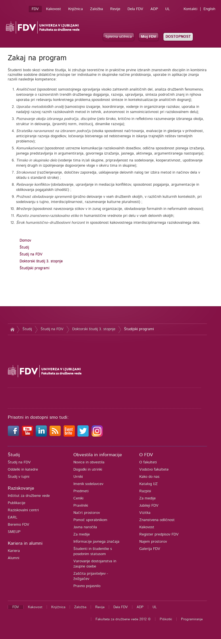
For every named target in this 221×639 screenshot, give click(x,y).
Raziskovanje (21, 488)
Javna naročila (85, 527)
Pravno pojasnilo (86, 586)
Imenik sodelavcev (88, 484)
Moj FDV (148, 37)
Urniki (78, 477)
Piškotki (166, 619)
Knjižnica (75, 9)
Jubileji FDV (149, 506)
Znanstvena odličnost (157, 520)
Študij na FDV (31, 254)
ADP (154, 9)
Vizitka (144, 513)
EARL (12, 517)
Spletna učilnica (118, 37)
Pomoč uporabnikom (90, 520)
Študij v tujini (18, 477)
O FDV (146, 454)
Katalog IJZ (148, 484)
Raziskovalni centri (23, 510)
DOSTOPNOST (178, 37)
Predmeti (81, 491)
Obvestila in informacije (97, 454)
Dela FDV (135, 9)
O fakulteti (148, 462)
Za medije (81, 534)
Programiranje (192, 619)
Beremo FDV (18, 525)
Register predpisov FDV (159, 534)
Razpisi (145, 491)
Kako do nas (149, 477)
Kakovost (53, 9)
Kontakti (190, 9)
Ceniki (78, 498)
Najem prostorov (153, 542)
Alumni (13, 558)
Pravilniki (80, 506)
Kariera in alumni (25, 543)
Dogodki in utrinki (87, 469)
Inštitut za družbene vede (29, 496)
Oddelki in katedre (23, 469)
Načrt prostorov (86, 513)
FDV (35, 9)
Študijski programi (34, 268)
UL (167, 9)
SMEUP (14, 532)
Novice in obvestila (88, 462)
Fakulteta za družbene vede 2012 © (123, 619)
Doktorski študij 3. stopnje (41, 261)
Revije (115, 9)
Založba (96, 9)
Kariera (14, 551)
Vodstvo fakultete (154, 469)
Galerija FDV (149, 549)
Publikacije (16, 503)
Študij (24, 247)
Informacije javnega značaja (96, 542)
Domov (25, 241)
